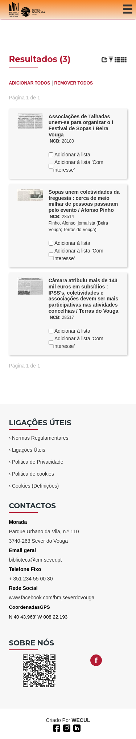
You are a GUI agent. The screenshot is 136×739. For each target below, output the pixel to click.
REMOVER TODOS (73, 83)
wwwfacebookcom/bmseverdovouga (51, 597)
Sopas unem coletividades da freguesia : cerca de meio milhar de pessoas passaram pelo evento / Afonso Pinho (84, 201)
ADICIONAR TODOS (29, 83)
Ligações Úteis (28, 450)
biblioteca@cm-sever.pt (35, 560)
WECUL (80, 720)
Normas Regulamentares (40, 438)
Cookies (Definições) (35, 486)
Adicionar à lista (71, 154)
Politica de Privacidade (37, 462)
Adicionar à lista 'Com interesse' (78, 166)
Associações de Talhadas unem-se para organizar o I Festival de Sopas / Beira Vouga (81, 125)
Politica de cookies (33, 474)
